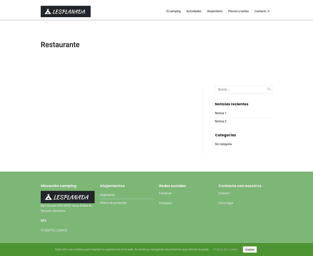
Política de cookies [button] (225, 249)
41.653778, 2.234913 (54, 230)
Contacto (260, 11)
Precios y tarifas (238, 11)
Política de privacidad (113, 202)
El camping (173, 11)
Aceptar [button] (249, 249)
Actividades (193, 11)
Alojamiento (214, 11)
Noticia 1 (220, 113)
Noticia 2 (220, 121)
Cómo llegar (225, 203)
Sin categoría (223, 144)
